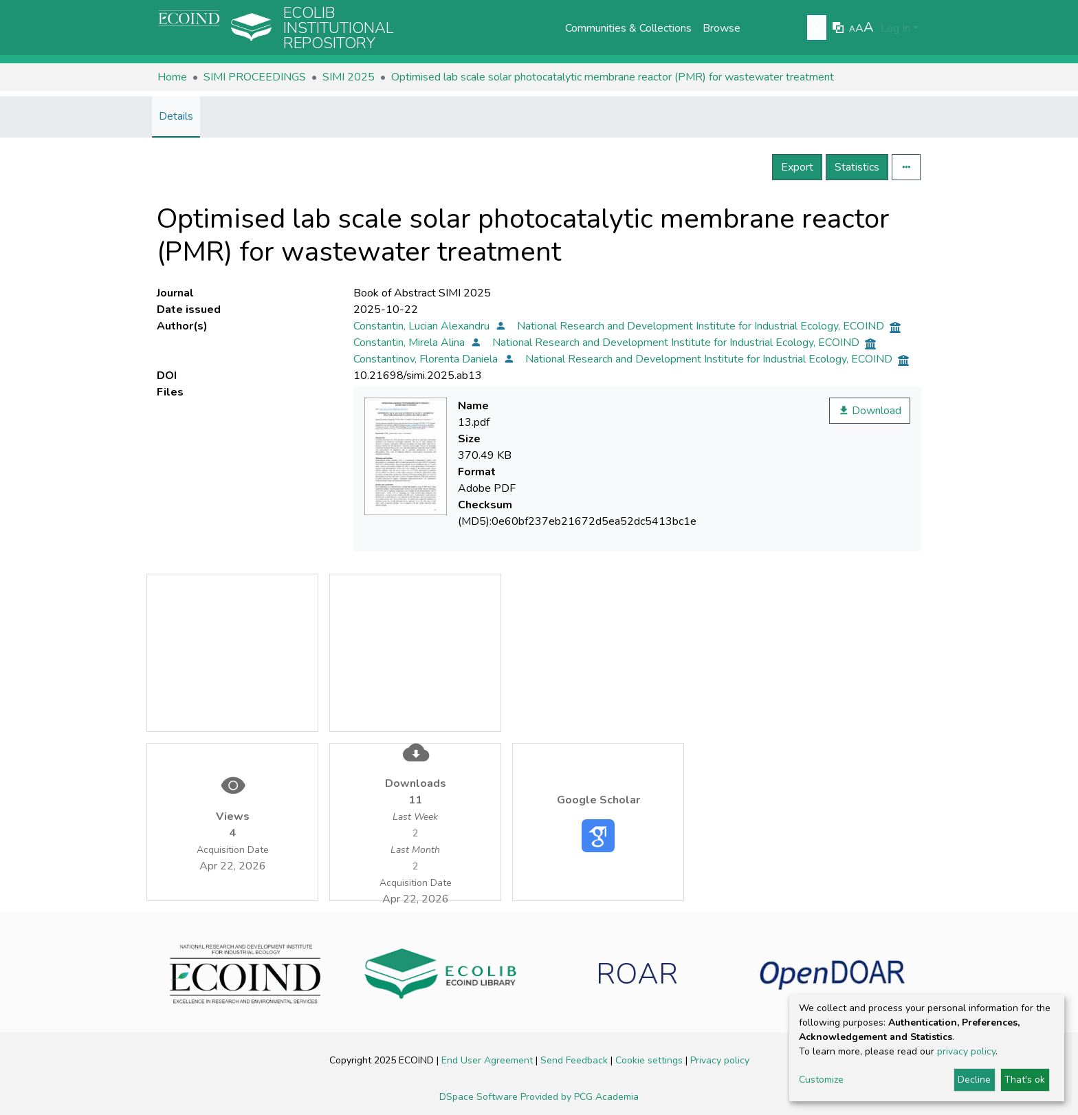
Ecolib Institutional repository (338, 28)
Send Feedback (575, 1060)
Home (172, 77)
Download (869, 410)
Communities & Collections (628, 28)
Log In (895, 28)
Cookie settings (650, 1060)
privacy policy (966, 1051)
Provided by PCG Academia (579, 1096)
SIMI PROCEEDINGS (255, 77)
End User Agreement (488, 1060)
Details (176, 116)
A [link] (852, 28)
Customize (821, 1079)
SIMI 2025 (348, 77)
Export (797, 167)
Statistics (857, 167)
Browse (721, 28)
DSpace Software (479, 1096)
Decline (974, 1079)
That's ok (1024, 1079)
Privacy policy (719, 1060)
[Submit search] (818, 28)
